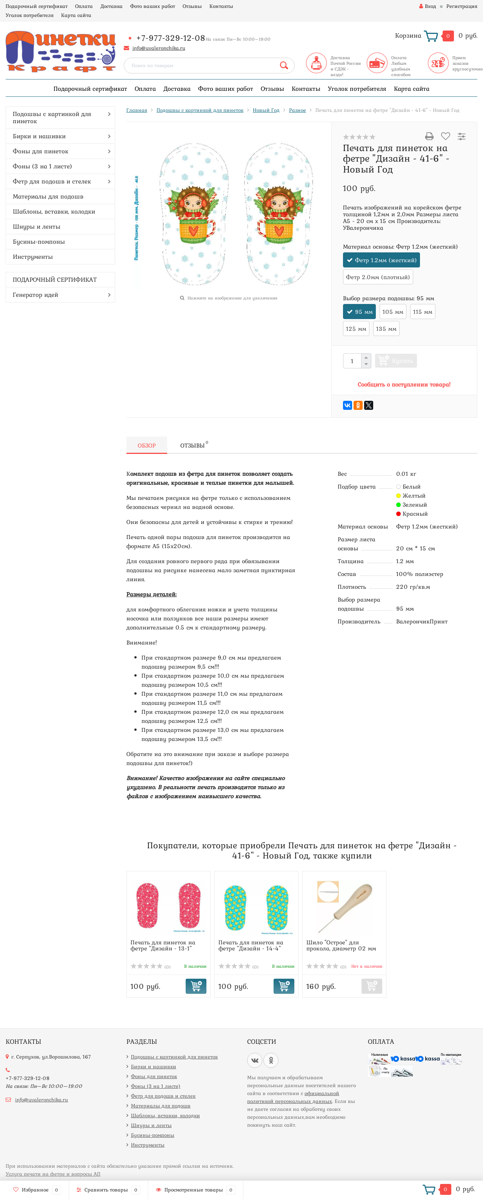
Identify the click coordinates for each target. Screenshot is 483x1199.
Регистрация (461, 6)
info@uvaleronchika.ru (158, 48)
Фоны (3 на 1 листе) (42, 166)
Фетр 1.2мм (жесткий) (386, 259)
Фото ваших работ (152, 6)
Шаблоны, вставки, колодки (54, 211)
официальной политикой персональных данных (293, 1097)
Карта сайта (76, 15)
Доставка (111, 6)
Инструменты (33, 256)
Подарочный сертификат (37, 6)
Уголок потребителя (30, 15)
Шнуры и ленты (36, 226)
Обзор (147, 445)
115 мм (422, 311)
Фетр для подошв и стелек (52, 181)
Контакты (221, 6)
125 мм (356, 328)
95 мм (364, 311)
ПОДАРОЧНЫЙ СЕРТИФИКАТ (55, 279)
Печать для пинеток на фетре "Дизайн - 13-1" (163, 945)
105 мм (393, 311)
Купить (402, 360)
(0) (151, 967)
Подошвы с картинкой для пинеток (52, 117)
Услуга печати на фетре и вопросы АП (53, 1174)
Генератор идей (35, 294)
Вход (427, 6)
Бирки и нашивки (39, 136)
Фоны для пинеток (40, 151)
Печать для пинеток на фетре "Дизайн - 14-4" (250, 945)
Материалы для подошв (48, 196)
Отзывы (192, 6)
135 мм (386, 328)
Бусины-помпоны (39, 241)
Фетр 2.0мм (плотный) (378, 276)
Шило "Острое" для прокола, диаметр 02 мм (341, 945)
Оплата (84, 6)
